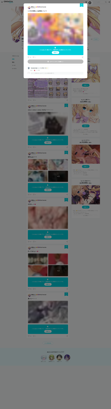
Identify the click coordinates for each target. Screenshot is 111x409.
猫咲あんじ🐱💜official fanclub (38, 7)
